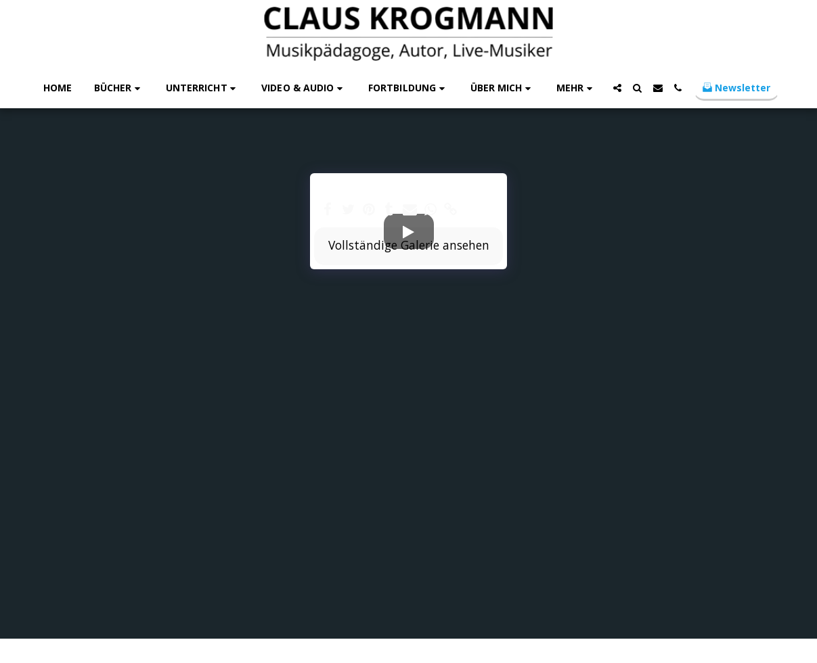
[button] (119, 88)
